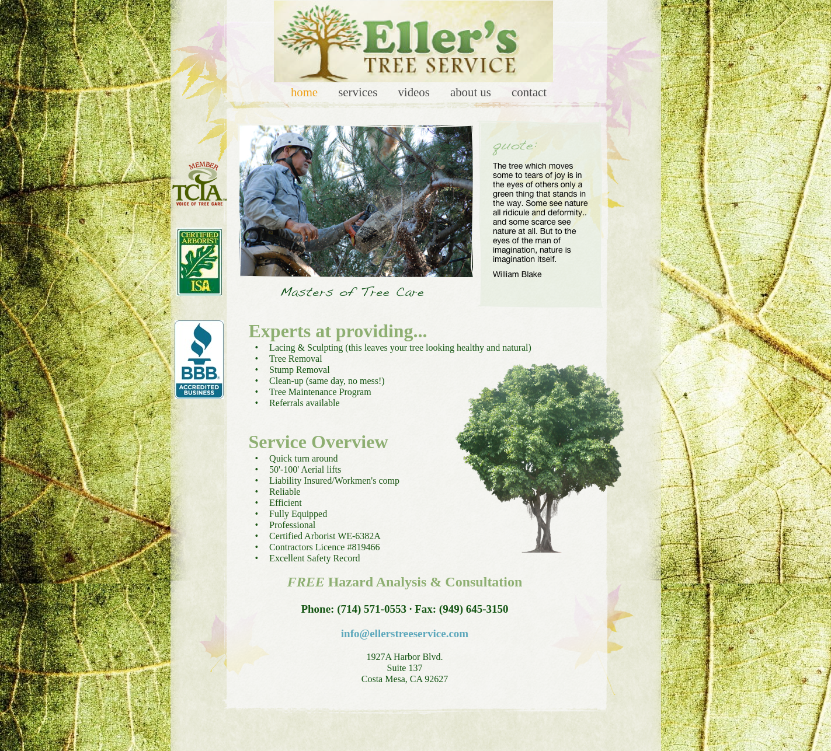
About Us (472, 92)
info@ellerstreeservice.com (404, 633)
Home (306, 92)
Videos (415, 92)
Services (359, 92)
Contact (529, 92)
